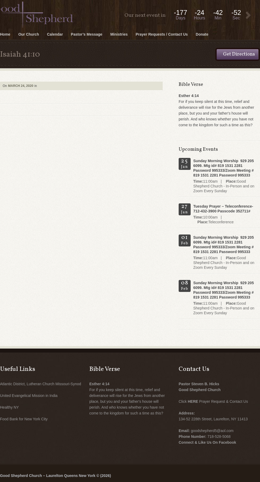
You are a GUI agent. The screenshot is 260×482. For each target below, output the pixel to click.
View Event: (248, 15)
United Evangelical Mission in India (28, 395)
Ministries (119, 34)
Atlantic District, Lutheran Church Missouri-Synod (40, 384)
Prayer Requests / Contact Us (162, 34)
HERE (193, 401)
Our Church (28, 34)
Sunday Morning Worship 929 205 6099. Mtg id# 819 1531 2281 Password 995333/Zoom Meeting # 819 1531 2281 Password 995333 (223, 168)
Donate (202, 34)
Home (5, 34)
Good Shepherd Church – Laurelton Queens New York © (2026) (55, 475)
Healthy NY (9, 407)
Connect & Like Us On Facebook (207, 442)
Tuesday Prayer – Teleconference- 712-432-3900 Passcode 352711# (223, 208)
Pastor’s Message (86, 34)
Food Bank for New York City (24, 419)
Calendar (55, 34)
